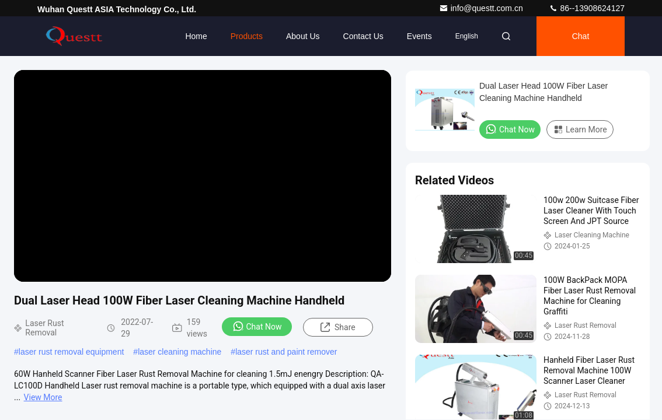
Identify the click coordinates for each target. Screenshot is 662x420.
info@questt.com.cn (482, 8)
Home (196, 36)
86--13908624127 (587, 8)
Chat (581, 36)
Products (247, 36)
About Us (303, 36)
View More (43, 397)
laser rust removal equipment (71, 351)
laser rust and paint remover (286, 351)
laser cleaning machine (179, 351)
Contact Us (363, 36)
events (419, 36)
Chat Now (257, 326)
